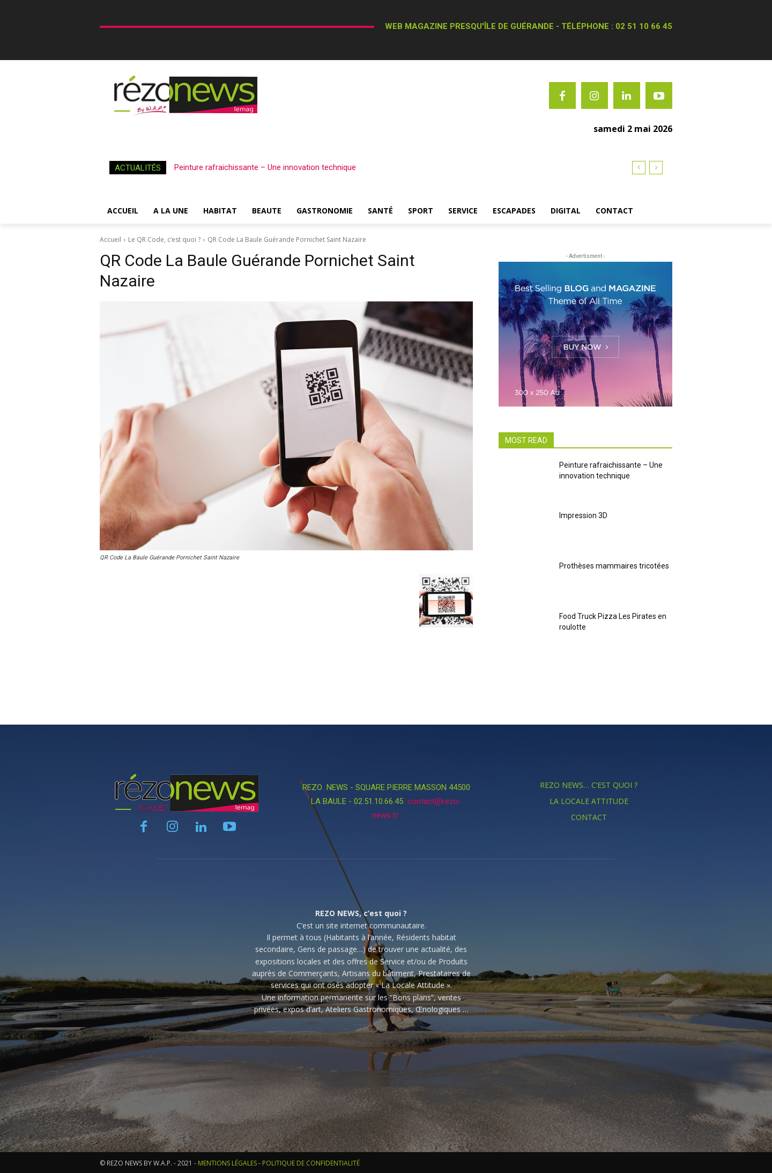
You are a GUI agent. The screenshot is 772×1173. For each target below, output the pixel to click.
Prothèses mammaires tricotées (614, 566)
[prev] (638, 167)
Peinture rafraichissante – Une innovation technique (265, 167)
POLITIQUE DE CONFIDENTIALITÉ (311, 1163)
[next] (656, 167)
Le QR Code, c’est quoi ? (164, 239)
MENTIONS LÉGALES (227, 1163)
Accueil (110, 239)
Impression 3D (583, 515)
